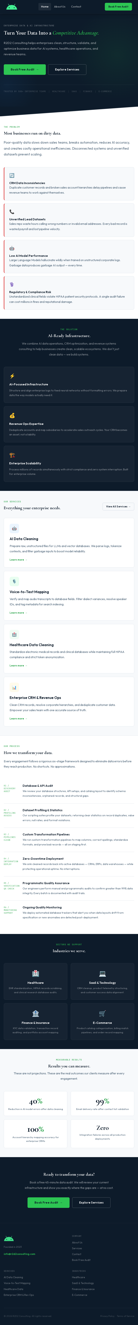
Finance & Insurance (83, 1289)
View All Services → (118, 506)
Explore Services (67, 69)
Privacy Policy (107, 1316)
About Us (59, 6)
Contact (76, 6)
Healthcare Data (13, 1289)
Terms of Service (125, 1316)
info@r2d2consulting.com (19, 1253)
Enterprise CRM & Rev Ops (19, 1294)
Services (77, 1248)
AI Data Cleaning (13, 1277)
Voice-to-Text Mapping (17, 1283)
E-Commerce (79, 1294)
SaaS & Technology (83, 1283)
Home (44, 6)
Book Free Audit (118, 6)
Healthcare (78, 1277)
